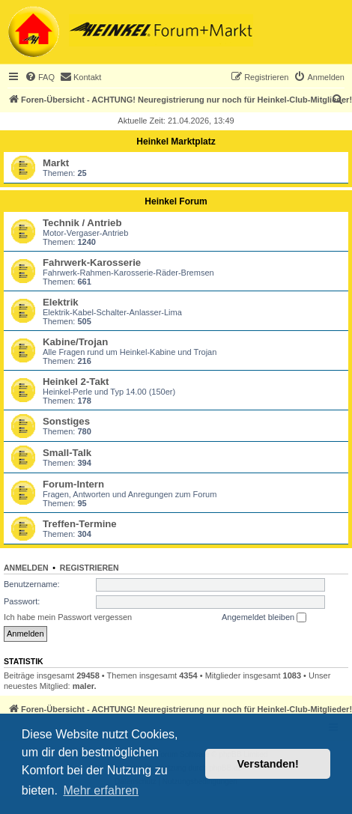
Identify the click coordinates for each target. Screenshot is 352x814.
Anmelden (26, 567)
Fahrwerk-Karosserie (92, 262)
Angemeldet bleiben (264, 618)
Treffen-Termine (80, 523)
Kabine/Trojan (75, 341)
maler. (85, 685)
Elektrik (61, 302)
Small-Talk (67, 452)
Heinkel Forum (176, 201)
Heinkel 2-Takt (76, 381)
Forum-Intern (73, 484)
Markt (56, 162)
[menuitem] (40, 77)
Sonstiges (66, 421)
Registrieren (89, 567)
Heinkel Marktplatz (175, 141)
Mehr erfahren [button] (101, 790)
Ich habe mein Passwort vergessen (68, 617)
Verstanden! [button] (268, 764)
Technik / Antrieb (82, 222)
